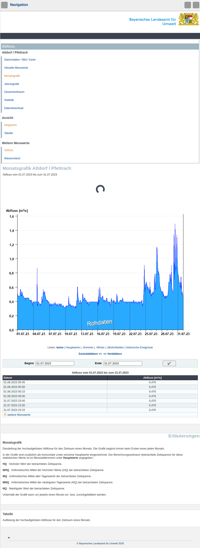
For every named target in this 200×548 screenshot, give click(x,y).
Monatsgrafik (12, 75)
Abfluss (8, 150)
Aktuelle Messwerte (16, 67)
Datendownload (13, 108)
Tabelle (8, 133)
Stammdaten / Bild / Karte (20, 59)
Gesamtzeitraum (14, 91)
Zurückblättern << (90, 353)
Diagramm (10, 125)
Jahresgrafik (11, 84)
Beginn (29, 363)
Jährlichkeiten (115, 347)
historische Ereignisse (139, 347)
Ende (98, 363)
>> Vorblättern (112, 353)
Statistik (9, 100)
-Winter (100, 347)
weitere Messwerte (18, 414)
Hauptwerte (73, 347)
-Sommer (88, 347)
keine (60, 347)
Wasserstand (12, 158)
